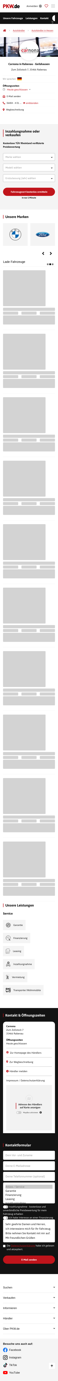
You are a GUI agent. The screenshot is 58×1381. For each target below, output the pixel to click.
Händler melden (16, 1071)
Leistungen (32, 18)
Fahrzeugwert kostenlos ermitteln (29, 191)
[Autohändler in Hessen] (42, 30)
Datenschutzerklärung (23, 1245)
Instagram (15, 1357)
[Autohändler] (19, 30)
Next (51, 253)
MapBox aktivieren (31, 1112)
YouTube (14, 1372)
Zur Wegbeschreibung (19, 1061)
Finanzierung (29, 1195)
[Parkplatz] (46, 6)
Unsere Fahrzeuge (13, 18)
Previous (43, 253)
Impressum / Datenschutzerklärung (25, 1080)
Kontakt (44, 18)
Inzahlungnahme (29, 1203)
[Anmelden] (34, 6)
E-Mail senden (14, 96)
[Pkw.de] (4, 30)
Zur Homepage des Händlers (23, 1052)
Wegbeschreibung (15, 109)
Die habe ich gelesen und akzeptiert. (30, 1247)
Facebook (15, 1349)
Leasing (29, 1199)
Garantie (29, 1191)
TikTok (13, 1365)
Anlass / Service (29, 1187)
